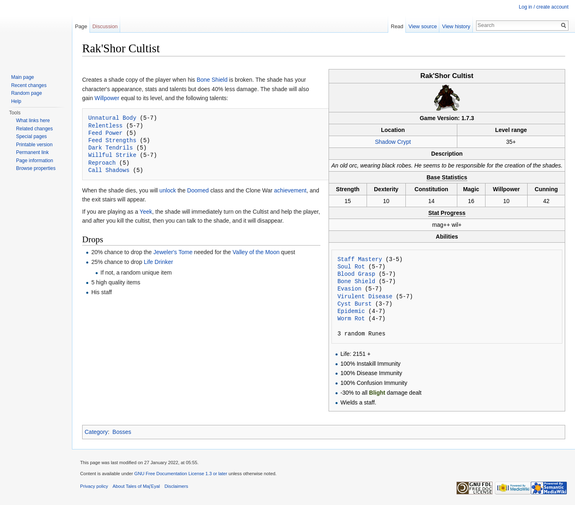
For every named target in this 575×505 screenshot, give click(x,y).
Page (81, 26)
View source (423, 26)
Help (16, 101)
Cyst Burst (355, 304)
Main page (22, 77)
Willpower (106, 98)
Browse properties (36, 168)
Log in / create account (543, 7)
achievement (290, 190)
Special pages (31, 136)
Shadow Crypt (393, 142)
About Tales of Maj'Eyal (136, 486)
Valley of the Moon (256, 252)
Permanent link (32, 152)
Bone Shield (356, 281)
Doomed (198, 190)
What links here (33, 120)
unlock (167, 190)
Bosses (121, 432)
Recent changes (29, 85)
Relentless (105, 126)
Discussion (105, 26)
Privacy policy (94, 486)
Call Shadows (109, 170)
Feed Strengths (112, 140)
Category (96, 432)
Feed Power (105, 133)
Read (397, 26)
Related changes (34, 129)
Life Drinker (158, 262)
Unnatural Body (112, 118)
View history (456, 26)
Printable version (34, 144)
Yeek (146, 211)
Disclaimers (176, 486)
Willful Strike (112, 155)
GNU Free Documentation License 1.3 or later (180, 473)
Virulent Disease (365, 296)
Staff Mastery (360, 259)
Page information (34, 160)
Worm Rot (351, 318)
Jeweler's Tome (172, 252)
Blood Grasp (356, 274)
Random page (26, 93)
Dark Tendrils (110, 148)
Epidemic (351, 311)
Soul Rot (351, 266)
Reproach (102, 163)
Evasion (350, 289)
